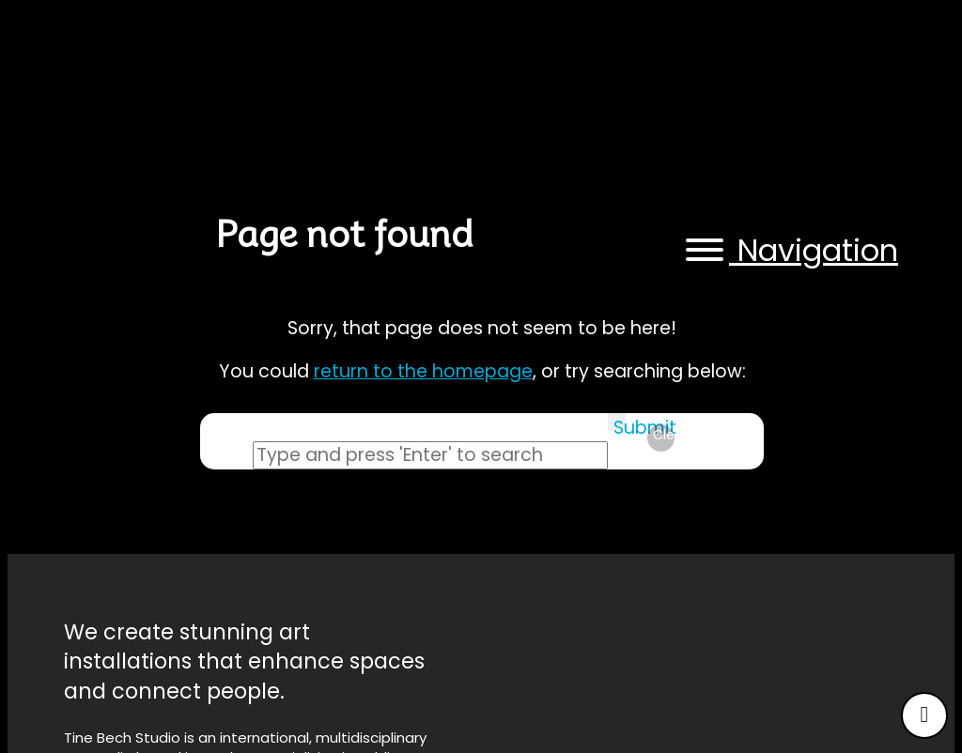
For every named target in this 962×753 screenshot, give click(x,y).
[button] (789, 251)
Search (226, 456)
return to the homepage (423, 371)
